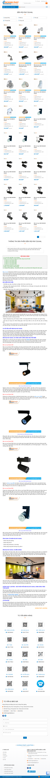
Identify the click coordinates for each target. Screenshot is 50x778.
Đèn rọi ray (5, 271)
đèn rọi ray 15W (38, 396)
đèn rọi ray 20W (11, 483)
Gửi (25, 737)
